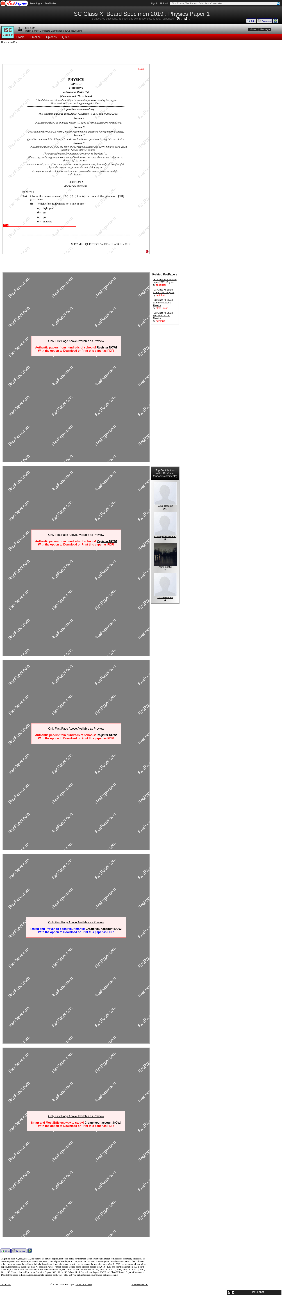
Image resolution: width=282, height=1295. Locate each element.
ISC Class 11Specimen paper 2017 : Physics (165, 281)
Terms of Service (84, 1284)
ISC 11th (30, 28)
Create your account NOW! (104, 928)
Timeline (35, 37)
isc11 (12, 42)
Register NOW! (107, 347)
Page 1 (141, 69)
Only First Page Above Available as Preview (76, 341)
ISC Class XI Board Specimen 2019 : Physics (163, 316)
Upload (164, 3)
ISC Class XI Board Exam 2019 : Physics (163, 291)
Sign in (154, 3)
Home (4, 42)
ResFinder (50, 3)
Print (251, 21)
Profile (20, 37)
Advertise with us (139, 1284)
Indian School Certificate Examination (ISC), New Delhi (53, 30)
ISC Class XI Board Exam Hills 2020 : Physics (163, 303)
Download (265, 21)
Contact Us (5, 1284)
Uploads (51, 37)
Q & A (66, 37)
